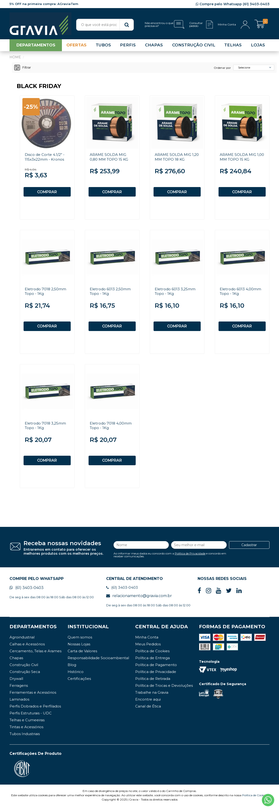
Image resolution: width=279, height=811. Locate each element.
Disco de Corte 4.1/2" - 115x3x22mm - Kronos (45, 158)
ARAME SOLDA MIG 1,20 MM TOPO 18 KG (174, 158)
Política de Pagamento (156, 670)
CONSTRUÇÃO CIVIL (193, 46)
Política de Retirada (152, 683)
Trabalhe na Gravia (151, 697)
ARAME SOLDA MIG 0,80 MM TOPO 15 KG (110, 158)
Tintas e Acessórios (26, 732)
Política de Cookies (152, 656)
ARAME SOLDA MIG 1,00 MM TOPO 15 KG (239, 158)
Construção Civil (24, 670)
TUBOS (103, 46)
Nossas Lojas (79, 649)
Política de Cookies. (255, 800)
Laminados (19, 704)
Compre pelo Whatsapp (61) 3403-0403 (232, 4)
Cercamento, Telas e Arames (35, 656)
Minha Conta (146, 642)
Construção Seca (25, 676)
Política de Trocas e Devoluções (164, 690)
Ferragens (19, 690)
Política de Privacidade (190, 557)
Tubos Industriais (25, 739)
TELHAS (233, 46)
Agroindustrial (22, 642)
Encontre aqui (148, 704)
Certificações (79, 683)
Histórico (76, 676)
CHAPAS (154, 46)
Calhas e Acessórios (27, 649)
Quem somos (80, 642)
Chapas (16, 663)
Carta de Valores (82, 656)
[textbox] (105, 25)
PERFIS (128, 46)
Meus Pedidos (148, 649)
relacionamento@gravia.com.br (139, 600)
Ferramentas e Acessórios (33, 697)
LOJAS (258, 46)
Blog (72, 670)
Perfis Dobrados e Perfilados (35, 711)
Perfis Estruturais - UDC (31, 718)
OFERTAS (76, 46)
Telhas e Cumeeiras (27, 725)
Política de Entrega (152, 663)
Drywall (16, 683)
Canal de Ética (148, 711)
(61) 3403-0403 (27, 592)
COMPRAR (47, 193)
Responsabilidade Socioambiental (98, 663)
